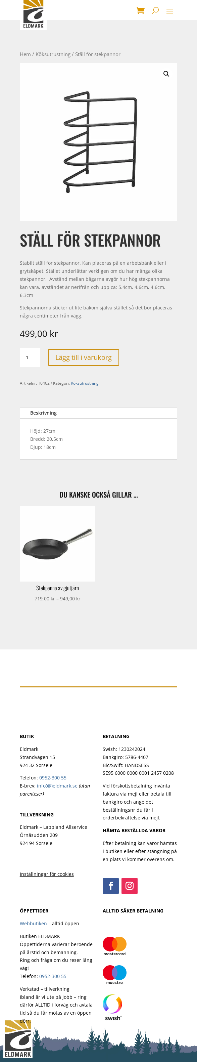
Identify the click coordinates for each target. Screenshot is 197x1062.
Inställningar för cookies (47, 874)
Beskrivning (43, 413)
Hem (25, 54)
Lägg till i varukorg (83, 357)
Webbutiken (33, 923)
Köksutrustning (53, 54)
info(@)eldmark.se (57, 785)
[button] (166, 74)
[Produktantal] (30, 357)
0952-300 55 (52, 777)
